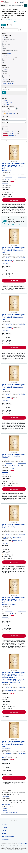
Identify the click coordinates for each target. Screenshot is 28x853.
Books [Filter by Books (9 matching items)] (5, 37)
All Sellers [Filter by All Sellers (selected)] (5, 128)
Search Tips (5, 808)
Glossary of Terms (7, 810)
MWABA (20, 540)
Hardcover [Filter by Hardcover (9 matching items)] (5, 69)
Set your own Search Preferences (10, 812)
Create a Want (5, 796)
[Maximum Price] (12, 109)
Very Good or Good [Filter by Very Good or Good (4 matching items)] (8, 59)
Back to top (14, 820)
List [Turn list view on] (3, 25)
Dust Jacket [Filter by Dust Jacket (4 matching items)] (6, 79)
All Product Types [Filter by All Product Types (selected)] (7, 35)
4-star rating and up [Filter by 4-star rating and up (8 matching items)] (11, 133)
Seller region (5, 119)
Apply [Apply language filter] (4, 92)
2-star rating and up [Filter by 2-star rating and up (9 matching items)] (11, 130)
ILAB (16, 540)
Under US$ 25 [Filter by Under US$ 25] (6, 100)
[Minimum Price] (4, 109)
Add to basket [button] (14, 200)
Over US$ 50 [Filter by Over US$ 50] (5, 104)
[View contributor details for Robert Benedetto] (6, 170)
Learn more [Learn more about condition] (9, 53)
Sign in (21, 2)
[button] (26, 141)
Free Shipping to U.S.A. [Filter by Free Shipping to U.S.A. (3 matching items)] (10, 113)
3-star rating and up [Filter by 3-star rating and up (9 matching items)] (11, 131)
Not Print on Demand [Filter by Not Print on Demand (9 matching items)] (8, 83)
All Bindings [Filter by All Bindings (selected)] (5, 67)
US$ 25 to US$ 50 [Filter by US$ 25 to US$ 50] (7, 102)
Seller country (5, 122)
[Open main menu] (3, 5)
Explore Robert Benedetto (15, 225)
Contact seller (5, 183)
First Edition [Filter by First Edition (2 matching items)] (6, 76)
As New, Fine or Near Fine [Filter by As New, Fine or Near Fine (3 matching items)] (9, 57)
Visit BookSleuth (6, 804)
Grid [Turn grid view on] (9, 25)
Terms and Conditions (22, 843)
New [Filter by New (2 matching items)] (4, 55)
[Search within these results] (14, 141)
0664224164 (9, 20)
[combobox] (16, 5)
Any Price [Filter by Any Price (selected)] (5, 98)
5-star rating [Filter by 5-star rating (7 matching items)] (9, 135)
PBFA (13, 468)
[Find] (25, 5)
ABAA (13, 540)
